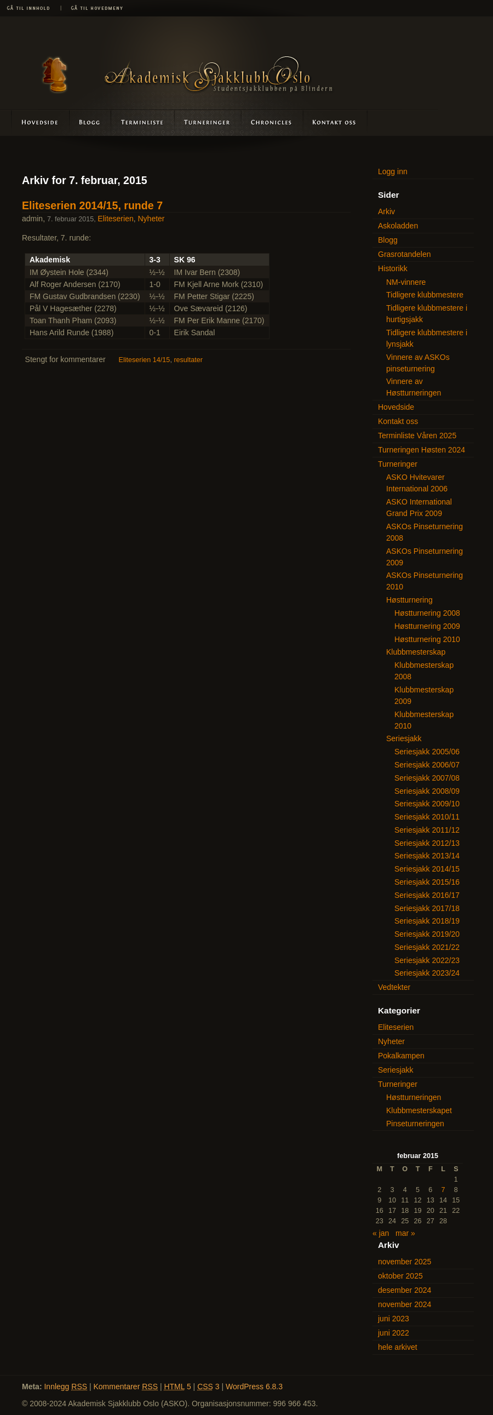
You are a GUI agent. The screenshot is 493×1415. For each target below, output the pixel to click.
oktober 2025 (400, 1275)
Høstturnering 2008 (427, 613)
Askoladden (271, 122)
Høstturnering (409, 599)
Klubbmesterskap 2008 (424, 671)
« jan (380, 1233)
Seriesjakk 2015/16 (427, 882)
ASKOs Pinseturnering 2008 (424, 532)
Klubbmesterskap (415, 652)
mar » (405, 1233)
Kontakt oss (334, 122)
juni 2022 (393, 1332)
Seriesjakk (404, 738)
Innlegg (65, 1386)
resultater (188, 360)
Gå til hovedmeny (93, 8)
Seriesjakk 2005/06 (427, 751)
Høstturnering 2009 (427, 626)
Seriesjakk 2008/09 (427, 791)
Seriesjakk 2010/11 (427, 816)
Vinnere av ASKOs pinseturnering (418, 363)
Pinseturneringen (415, 1123)
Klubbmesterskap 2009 (424, 695)
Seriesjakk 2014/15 (427, 868)
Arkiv (386, 211)
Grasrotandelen (404, 254)
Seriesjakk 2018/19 (427, 920)
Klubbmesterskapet (419, 1110)
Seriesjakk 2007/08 (427, 778)
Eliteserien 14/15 (144, 360)
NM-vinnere (406, 282)
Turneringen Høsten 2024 (421, 449)
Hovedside (35, 122)
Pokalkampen (401, 1055)
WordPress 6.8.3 (254, 1386)
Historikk (393, 268)
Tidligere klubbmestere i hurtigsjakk (426, 313)
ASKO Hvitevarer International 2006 (417, 483)
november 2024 (404, 1304)
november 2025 (404, 1261)
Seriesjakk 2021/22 (427, 947)
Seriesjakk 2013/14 (427, 855)
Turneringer (208, 122)
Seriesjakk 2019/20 (427, 934)
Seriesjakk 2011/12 (427, 830)
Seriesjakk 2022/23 (427, 960)
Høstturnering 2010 (427, 639)
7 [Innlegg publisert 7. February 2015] (443, 1190)
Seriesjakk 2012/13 (427, 843)
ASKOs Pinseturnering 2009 (424, 557)
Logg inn (393, 171)
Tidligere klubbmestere (424, 294)
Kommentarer (126, 1386)
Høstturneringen (413, 1097)
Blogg (90, 122)
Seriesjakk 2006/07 (427, 764)
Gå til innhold (30, 8)
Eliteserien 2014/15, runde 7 (92, 205)
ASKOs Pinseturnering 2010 (424, 581)
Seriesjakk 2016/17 (427, 895)
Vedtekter (394, 987)
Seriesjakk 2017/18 (427, 908)
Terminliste (143, 122)
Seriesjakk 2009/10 (427, 803)
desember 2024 (404, 1290)
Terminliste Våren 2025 (417, 435)
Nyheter (151, 218)
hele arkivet (397, 1347)
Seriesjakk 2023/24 (427, 973)
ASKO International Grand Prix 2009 (419, 507)
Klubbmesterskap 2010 (424, 720)
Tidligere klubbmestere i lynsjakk (426, 338)
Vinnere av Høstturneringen (413, 387)
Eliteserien (115, 218)
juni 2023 (393, 1318)
